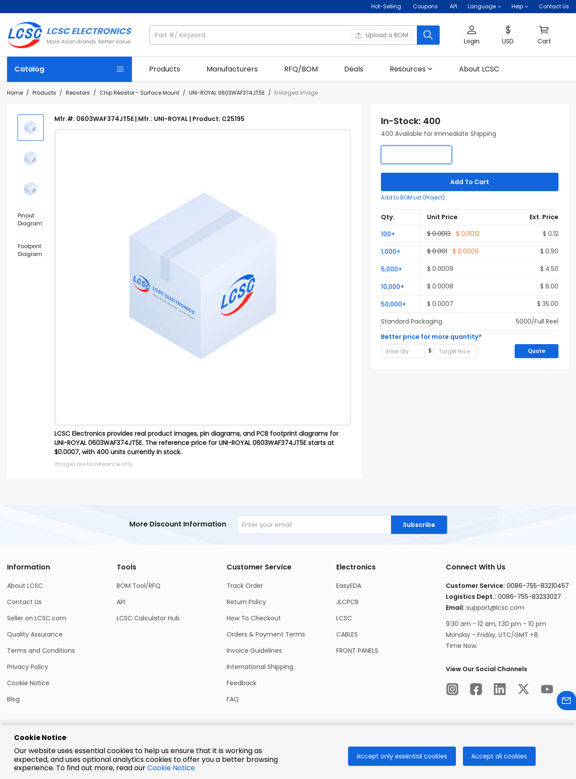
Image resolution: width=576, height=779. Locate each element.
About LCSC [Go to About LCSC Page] (25, 585)
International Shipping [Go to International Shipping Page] (260, 666)
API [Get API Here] (453, 6)
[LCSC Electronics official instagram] (452, 690)
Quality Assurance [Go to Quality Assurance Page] (35, 634)
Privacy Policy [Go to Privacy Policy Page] (27, 666)
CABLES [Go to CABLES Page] (347, 634)
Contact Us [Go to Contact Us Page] (24, 602)
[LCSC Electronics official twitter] (523, 690)
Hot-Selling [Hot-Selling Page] (386, 6)
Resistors (78, 92)
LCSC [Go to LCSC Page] (344, 618)
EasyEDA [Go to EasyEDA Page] (348, 585)
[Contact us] (566, 702)
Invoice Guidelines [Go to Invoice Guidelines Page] (254, 650)
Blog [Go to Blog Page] (13, 699)
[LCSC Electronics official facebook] (476, 690)
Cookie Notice (171, 768)
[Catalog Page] (69, 69)
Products (44, 92)
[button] (484, 6)
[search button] (428, 35)
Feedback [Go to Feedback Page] (241, 683)
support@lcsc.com (495, 607)
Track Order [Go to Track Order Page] (245, 585)
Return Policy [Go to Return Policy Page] (246, 602)
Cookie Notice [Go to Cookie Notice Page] (28, 683)
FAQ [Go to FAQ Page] (233, 699)
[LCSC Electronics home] (69, 35)
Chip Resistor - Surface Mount (139, 92)
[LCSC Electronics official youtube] (547, 690)
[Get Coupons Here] (425, 7)
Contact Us (554, 6)
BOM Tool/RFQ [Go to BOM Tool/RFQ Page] (138, 585)
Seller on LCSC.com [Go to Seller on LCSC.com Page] (36, 618)
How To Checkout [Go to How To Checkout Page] (254, 618)
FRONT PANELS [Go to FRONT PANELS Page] (357, 650)
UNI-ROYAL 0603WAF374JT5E (227, 92)
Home (15, 92)
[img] (31, 127)
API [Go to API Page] (121, 602)
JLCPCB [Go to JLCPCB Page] (347, 602)
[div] (31, 219)
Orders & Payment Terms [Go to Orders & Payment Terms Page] (266, 634)
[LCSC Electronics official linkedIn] (499, 690)
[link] (164, 69)
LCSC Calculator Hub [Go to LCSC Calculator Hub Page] (148, 618)
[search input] (284, 35)
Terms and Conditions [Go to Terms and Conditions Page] (41, 650)
